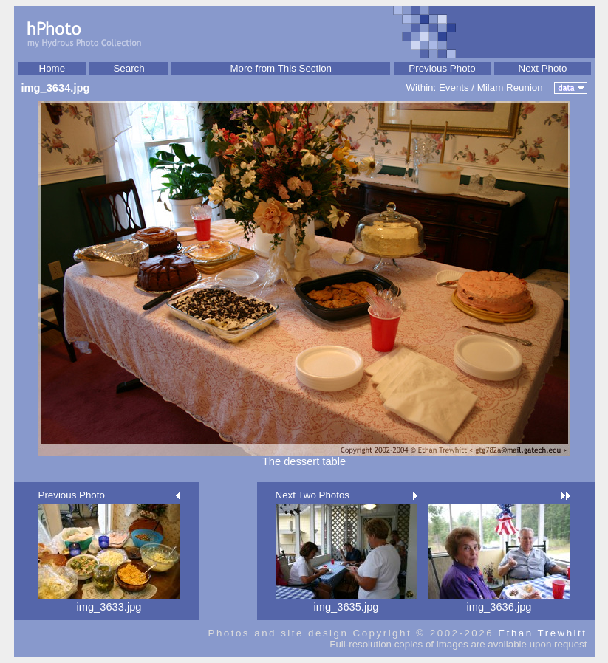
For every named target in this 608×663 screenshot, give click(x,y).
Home (52, 68)
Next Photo (543, 68)
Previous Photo (442, 68)
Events (454, 87)
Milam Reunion (510, 87)
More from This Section (281, 68)
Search (128, 68)
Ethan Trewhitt (542, 633)
